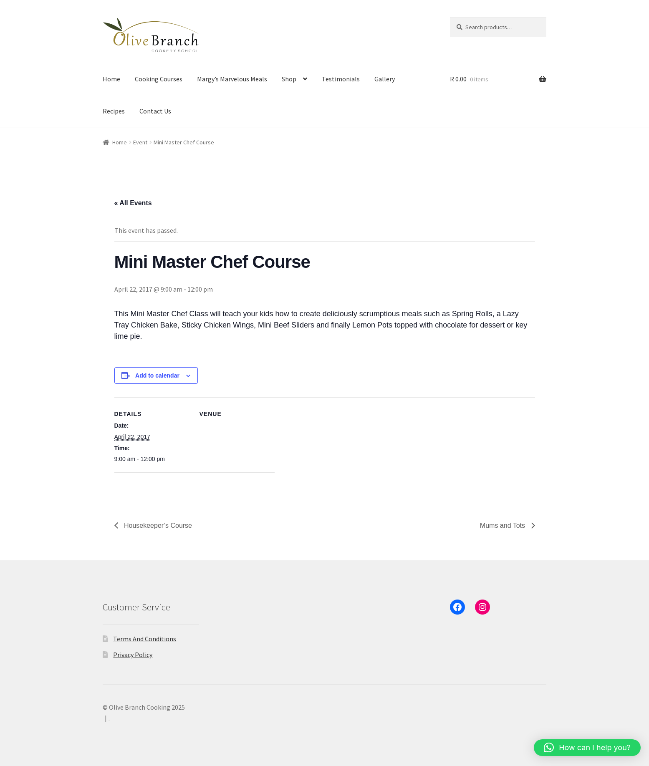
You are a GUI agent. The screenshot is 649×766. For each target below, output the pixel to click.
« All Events (133, 203)
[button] (587, 747)
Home (111, 79)
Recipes (114, 111)
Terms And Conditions (144, 639)
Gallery (384, 79)
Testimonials (341, 79)
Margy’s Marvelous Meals (232, 79)
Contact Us (155, 111)
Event (140, 142)
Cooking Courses (158, 79)
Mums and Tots (503, 525)
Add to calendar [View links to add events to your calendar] (157, 375)
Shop (289, 79)
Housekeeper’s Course (157, 525)
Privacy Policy (132, 654)
